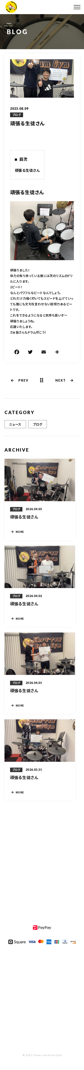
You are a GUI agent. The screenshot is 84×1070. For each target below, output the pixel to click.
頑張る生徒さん (27, 170)
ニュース (15, 424)
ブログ (16, 115)
